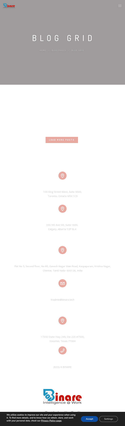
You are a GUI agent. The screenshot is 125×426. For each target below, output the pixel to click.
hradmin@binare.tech (62, 299)
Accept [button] (89, 418)
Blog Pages (59, 50)
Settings (108, 418)
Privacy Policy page (51, 420)
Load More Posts (62, 140)
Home (43, 50)
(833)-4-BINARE (62, 366)
